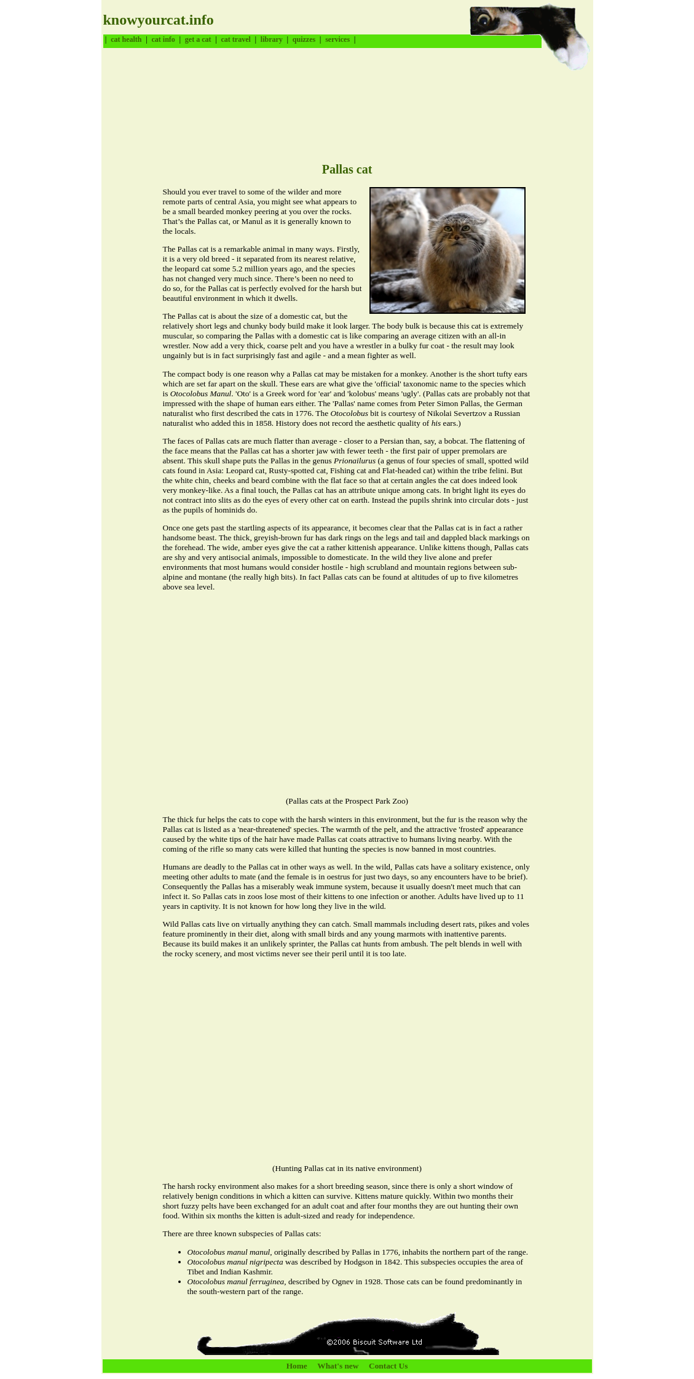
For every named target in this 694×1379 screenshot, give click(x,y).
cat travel (235, 39)
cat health (126, 39)
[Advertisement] (327, 101)
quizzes (304, 39)
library (272, 39)
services (337, 39)
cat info (163, 39)
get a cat (198, 39)
